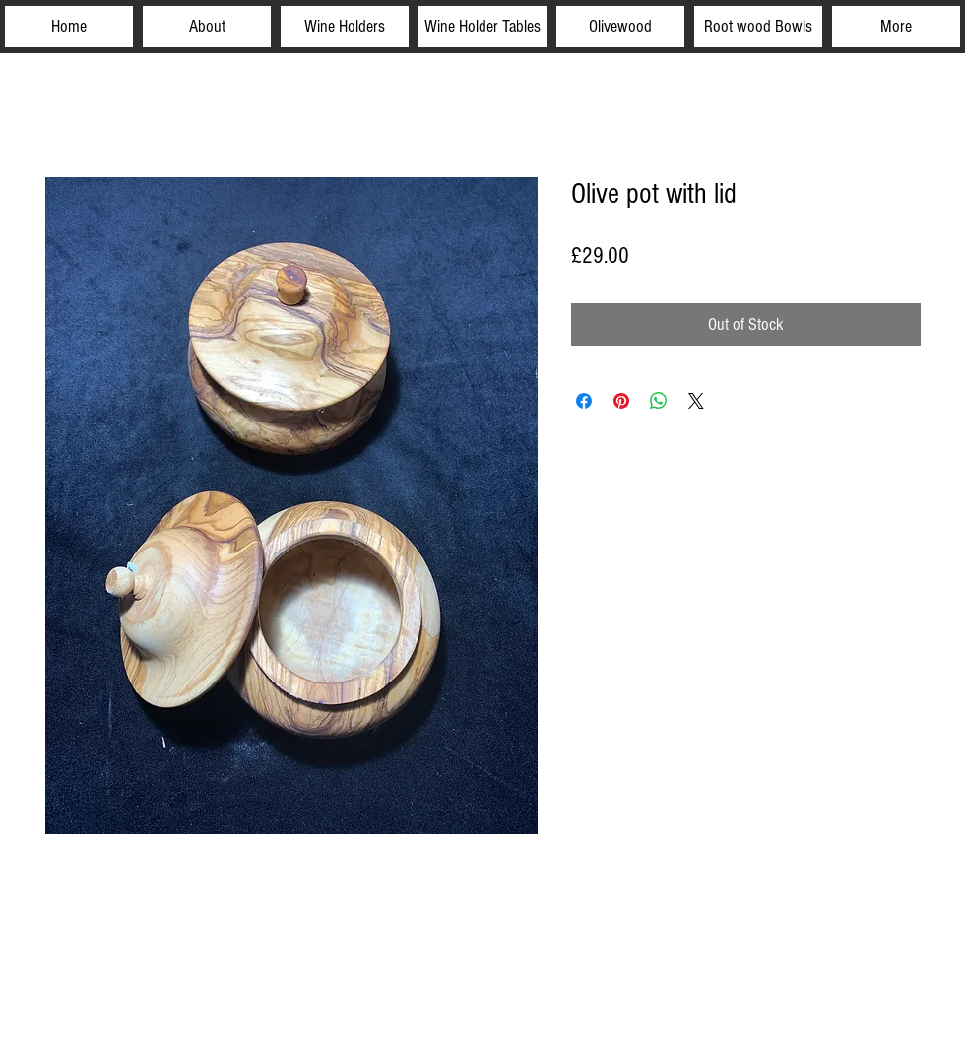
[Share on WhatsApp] (659, 401)
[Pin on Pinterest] (621, 401)
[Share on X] (696, 401)
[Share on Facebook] (584, 401)
